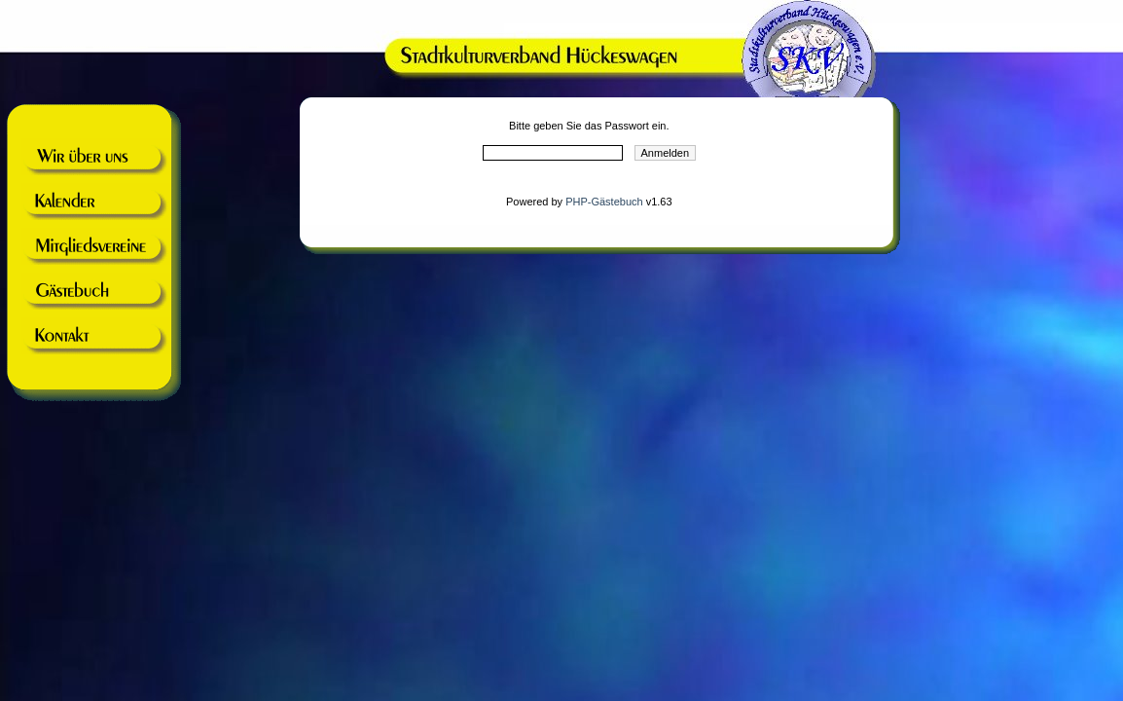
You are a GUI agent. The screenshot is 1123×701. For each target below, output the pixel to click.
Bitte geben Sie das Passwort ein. (589, 125)
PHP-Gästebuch (603, 201)
